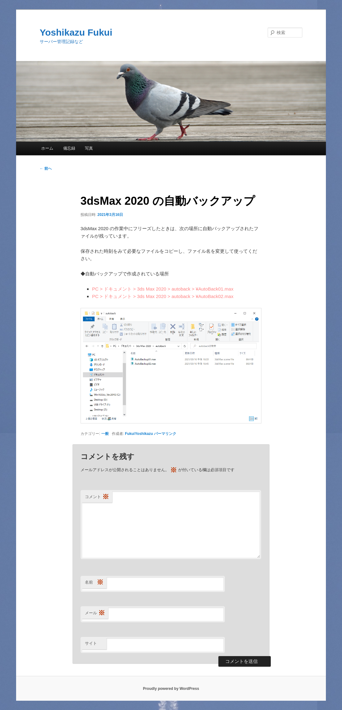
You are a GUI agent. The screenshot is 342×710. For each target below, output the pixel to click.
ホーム (47, 148)
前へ (46, 168)
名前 (94, 582)
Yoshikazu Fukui (76, 32)
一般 (105, 434)
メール (95, 613)
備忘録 (69, 148)
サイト (91, 643)
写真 (89, 148)
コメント (97, 497)
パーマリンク (165, 434)
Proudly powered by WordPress (171, 688)
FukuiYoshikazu (139, 434)
